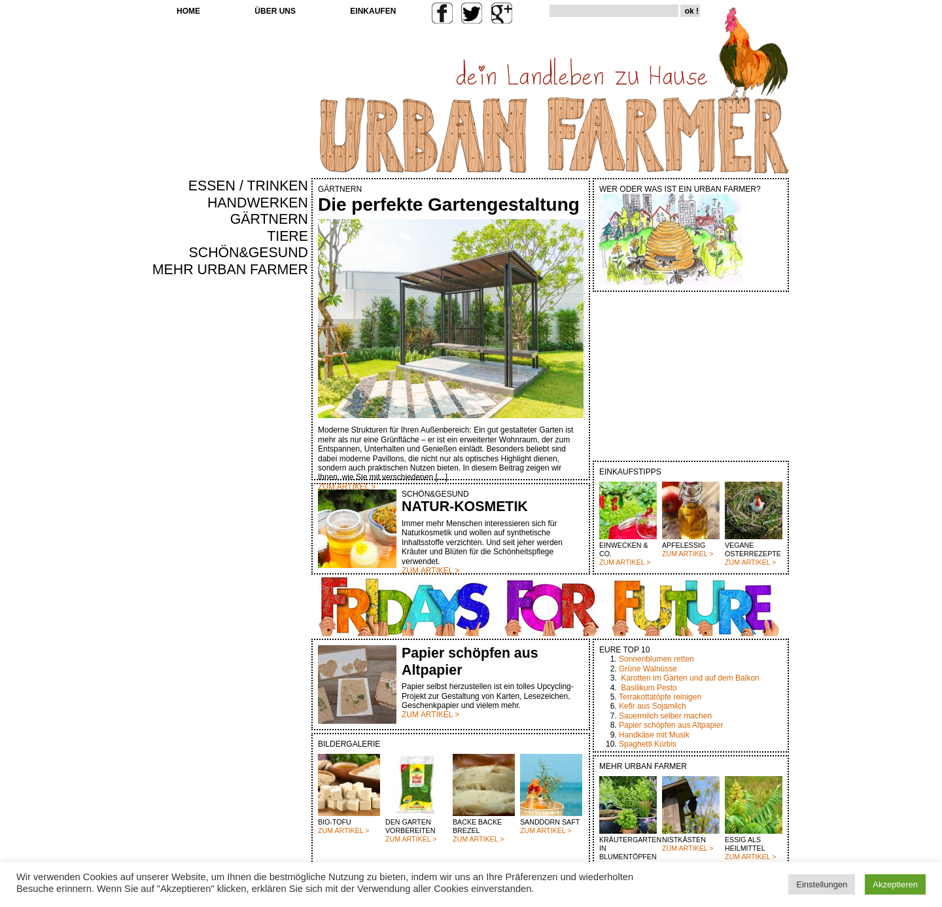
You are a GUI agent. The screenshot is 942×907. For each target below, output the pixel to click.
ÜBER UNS (275, 11)
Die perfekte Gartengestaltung (449, 204)
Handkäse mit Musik (654, 734)
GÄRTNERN (269, 219)
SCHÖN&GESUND (249, 252)
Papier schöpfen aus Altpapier (671, 725)
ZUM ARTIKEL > (624, 562)
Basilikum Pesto (648, 687)
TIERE (287, 236)
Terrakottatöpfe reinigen (660, 697)
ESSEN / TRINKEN (248, 186)
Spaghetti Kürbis (647, 744)
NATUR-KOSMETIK (465, 506)
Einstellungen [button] (821, 884)
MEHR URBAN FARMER (230, 269)
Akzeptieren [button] (895, 884)
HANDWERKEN (257, 203)
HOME (188, 11)
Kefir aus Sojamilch (652, 706)
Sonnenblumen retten (656, 659)
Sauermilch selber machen (665, 715)
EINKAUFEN (373, 11)
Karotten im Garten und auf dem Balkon (690, 678)
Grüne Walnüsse (648, 668)
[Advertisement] (269, 501)
